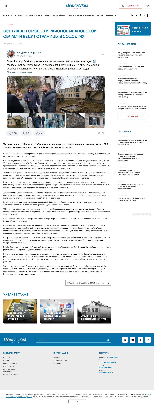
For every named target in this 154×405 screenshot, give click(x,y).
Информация (60, 353)
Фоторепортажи (34, 15)
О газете (56, 357)
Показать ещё (133, 117)
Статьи (18, 15)
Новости (7, 15)
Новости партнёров (55, 15)
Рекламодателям (60, 360)
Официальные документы (81, 15)
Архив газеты (8, 366)
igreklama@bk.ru (106, 367)
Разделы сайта (11, 353)
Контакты (111, 15)
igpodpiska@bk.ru (106, 372)
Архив (100, 15)
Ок (77, 401)
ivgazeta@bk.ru (110, 362)
